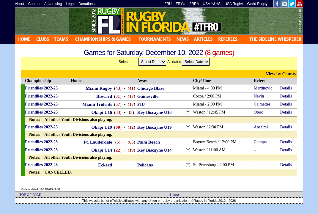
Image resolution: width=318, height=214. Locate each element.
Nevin (259, 96)
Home (174, 194)
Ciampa (260, 142)
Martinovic (263, 88)
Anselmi (261, 127)
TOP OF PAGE (30, 194)
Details (286, 88)
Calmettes (262, 104)
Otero (258, 112)
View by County (281, 73)
